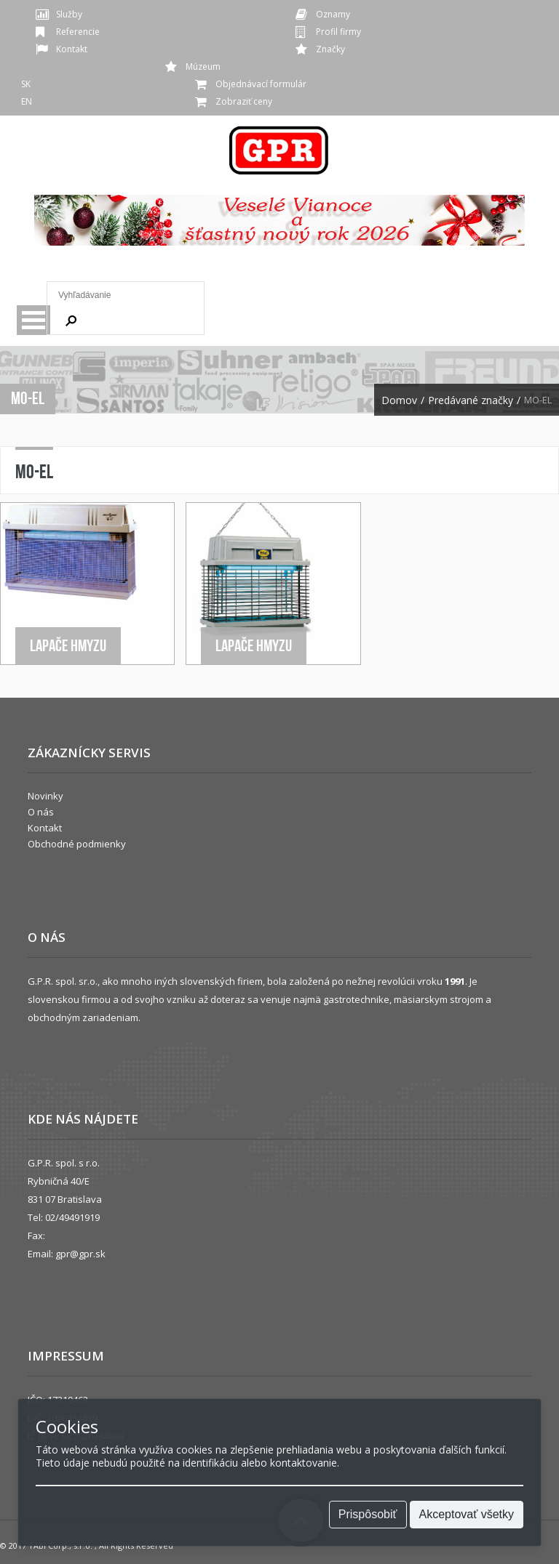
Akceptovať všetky (467, 1514)
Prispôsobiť (367, 1514)
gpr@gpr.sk (80, 1253)
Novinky (45, 796)
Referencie (78, 31)
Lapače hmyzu (68, 645)
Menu (33, 320)
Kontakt (71, 49)
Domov (399, 400)
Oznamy (333, 14)
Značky (330, 49)
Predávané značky (470, 400)
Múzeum (203, 66)
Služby (69, 14)
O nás (41, 812)
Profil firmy (338, 31)
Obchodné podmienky (77, 844)
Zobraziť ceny (243, 101)
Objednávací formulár (260, 84)
